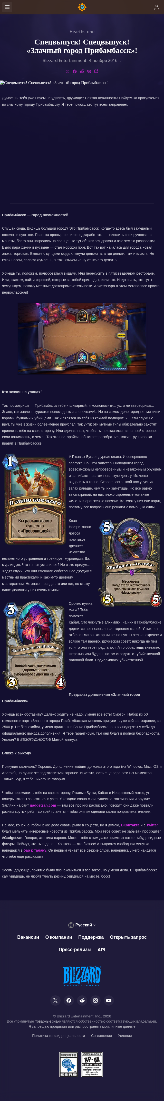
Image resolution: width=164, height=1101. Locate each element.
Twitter (152, 825)
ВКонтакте (130, 825)
